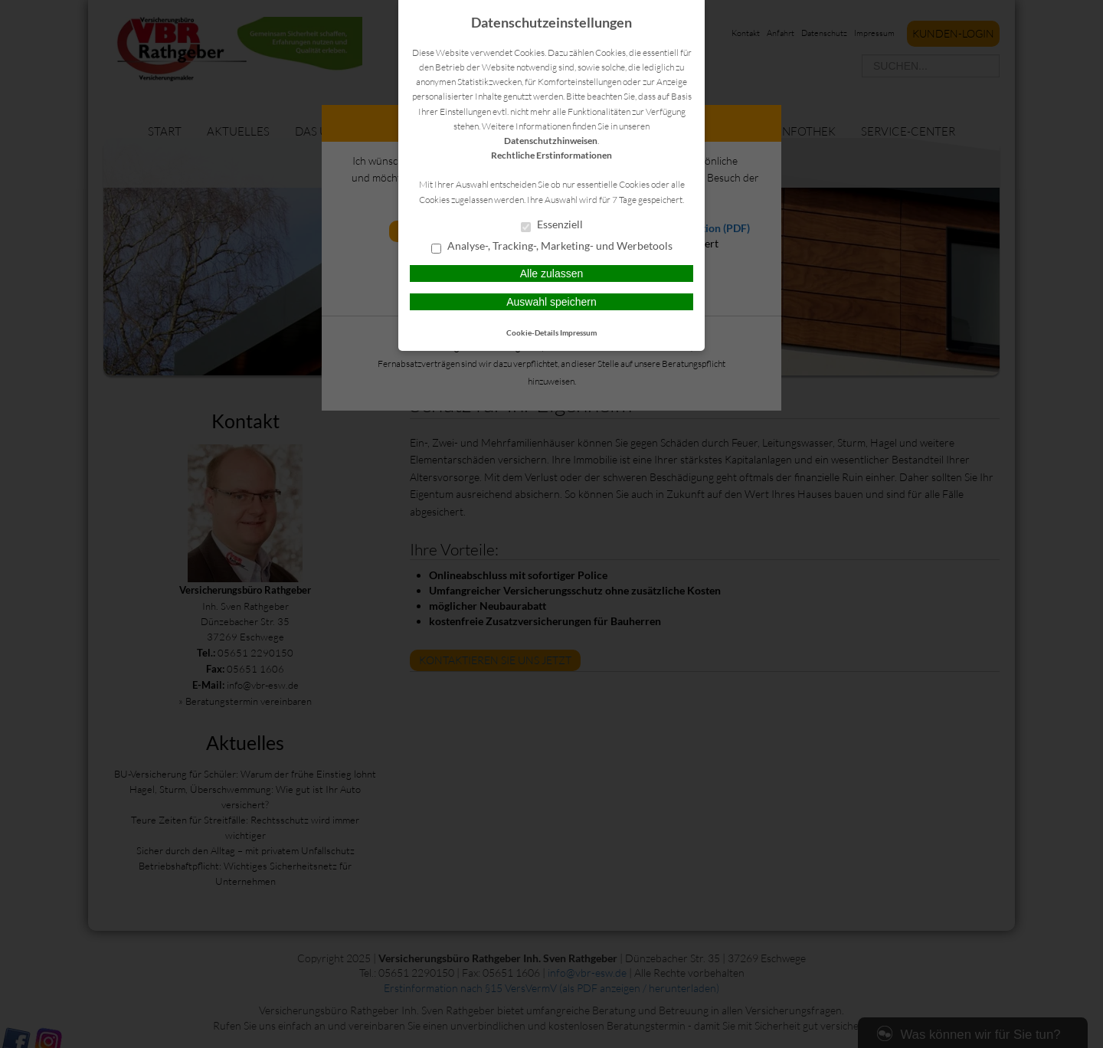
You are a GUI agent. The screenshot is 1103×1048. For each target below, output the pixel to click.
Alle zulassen (552, 273)
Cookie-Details (532, 332)
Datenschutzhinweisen (550, 140)
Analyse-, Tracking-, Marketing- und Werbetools (552, 247)
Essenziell (552, 225)
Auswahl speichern (551, 302)
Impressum (578, 332)
